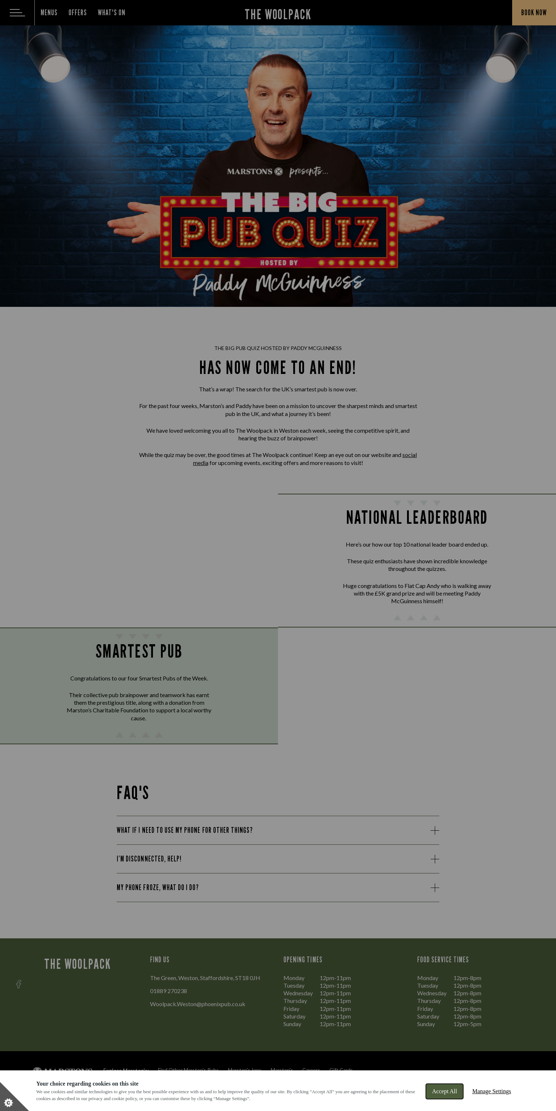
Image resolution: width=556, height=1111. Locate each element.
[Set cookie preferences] (14, 1096)
